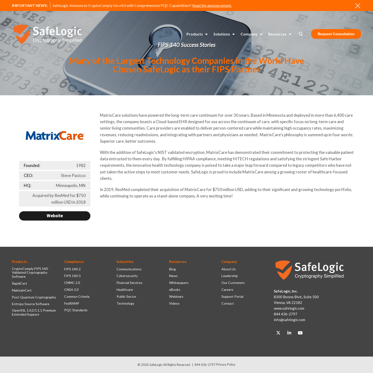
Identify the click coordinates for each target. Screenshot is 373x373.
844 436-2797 (205, 365)
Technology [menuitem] (125, 303)
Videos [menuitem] (174, 303)
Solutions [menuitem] (221, 34)
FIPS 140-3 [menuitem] (72, 276)
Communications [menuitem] (129, 269)
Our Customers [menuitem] (233, 283)
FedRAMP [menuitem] (71, 303)
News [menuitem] (173, 276)
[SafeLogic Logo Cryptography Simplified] (47, 34)
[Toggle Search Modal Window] (301, 34)
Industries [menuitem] (125, 261)
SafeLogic (155, 365)
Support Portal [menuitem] (232, 296)
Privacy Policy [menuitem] (226, 364)
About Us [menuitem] (228, 269)
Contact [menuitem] (227, 303)
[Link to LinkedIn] (289, 333)
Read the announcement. (212, 5)
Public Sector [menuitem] (126, 296)
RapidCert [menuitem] (19, 283)
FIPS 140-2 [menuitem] (72, 269)
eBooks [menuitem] (174, 290)
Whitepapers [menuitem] (179, 283)
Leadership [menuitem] (229, 276)
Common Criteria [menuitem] (76, 296)
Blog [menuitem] (172, 269)
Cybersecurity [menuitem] (127, 276)
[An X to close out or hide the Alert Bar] (357, 5)
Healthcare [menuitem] (125, 290)
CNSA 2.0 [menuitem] (71, 290)
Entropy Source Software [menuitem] (30, 304)
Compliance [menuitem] (74, 261)
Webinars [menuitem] (176, 296)
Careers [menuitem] (227, 290)
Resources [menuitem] (277, 34)
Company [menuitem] (249, 34)
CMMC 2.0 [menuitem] (72, 283)
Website (55, 215)
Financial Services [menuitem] (129, 283)
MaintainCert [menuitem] (22, 290)
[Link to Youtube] (300, 333)
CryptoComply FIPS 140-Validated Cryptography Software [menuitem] (30, 273)
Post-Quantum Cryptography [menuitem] (34, 297)
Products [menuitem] (194, 34)
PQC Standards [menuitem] (76, 310)
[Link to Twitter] (278, 333)
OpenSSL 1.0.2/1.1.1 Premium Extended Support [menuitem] (34, 312)
